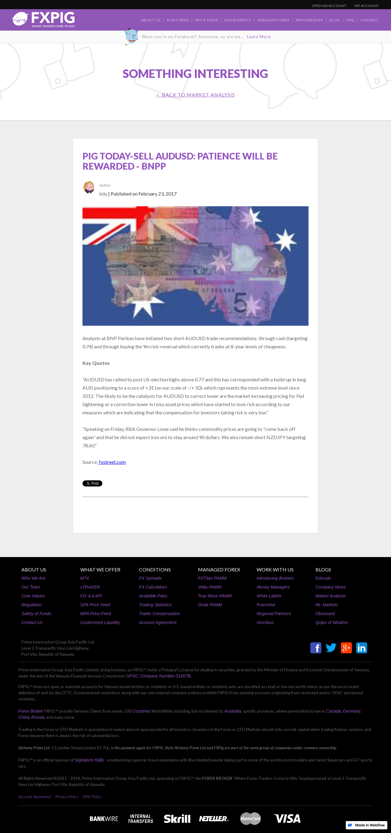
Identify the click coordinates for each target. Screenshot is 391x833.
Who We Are (33, 578)
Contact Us (31, 622)
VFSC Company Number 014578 (158, 675)
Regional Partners (274, 613)
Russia (38, 717)
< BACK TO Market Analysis (195, 94)
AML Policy (92, 796)
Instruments (238, 20)
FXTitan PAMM (212, 578)
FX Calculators (153, 587)
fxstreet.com (112, 462)
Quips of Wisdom (332, 622)
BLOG (334, 20)
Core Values (33, 595)
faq (350, 20)
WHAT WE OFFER (100, 569)
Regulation (31, 604)
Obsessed (325, 613)
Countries (141, 711)
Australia (233, 711)
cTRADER (90, 587)
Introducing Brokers (275, 578)
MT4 (84, 578)
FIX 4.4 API (91, 595)
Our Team (30, 587)
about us (150, 20)
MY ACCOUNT (367, 5)
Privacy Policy (66, 796)
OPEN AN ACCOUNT (329, 5)
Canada (333, 711)
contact (369, 20)
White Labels (269, 595)
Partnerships (309, 20)
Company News (331, 587)
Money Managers (273, 587)
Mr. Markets (327, 604)
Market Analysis (330, 595)
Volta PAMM (209, 587)
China (24, 717)
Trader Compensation (159, 613)
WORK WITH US (275, 569)
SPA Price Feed (95, 604)
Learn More (259, 36)
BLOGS (323, 569)
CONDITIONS (155, 569)
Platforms (178, 20)
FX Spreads (150, 578)
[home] (43, 21)
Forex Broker (30, 711)
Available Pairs (153, 595)
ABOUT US (33, 569)
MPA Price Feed (95, 613)
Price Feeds (206, 20)
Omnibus (265, 622)
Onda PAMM (210, 604)
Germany (351, 711)
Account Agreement (157, 622)
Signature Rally (89, 760)
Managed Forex (274, 20)
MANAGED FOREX (219, 569)
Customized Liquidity (100, 622)
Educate (323, 578)
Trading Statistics (155, 604)
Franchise (266, 604)
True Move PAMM (215, 595)
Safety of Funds (36, 613)
